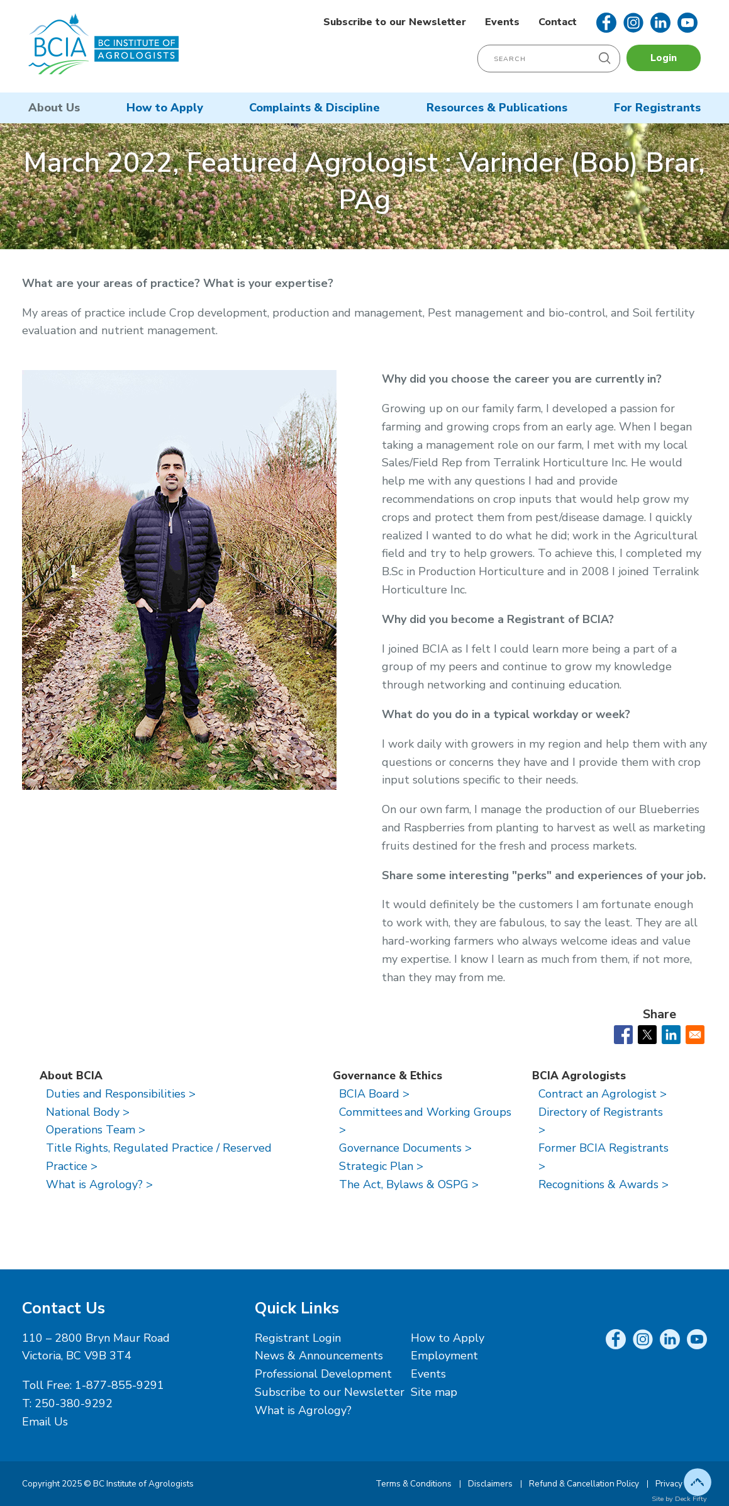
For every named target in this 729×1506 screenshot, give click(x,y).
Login (663, 58)
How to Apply (164, 107)
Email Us (45, 1421)
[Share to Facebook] (623, 1034)
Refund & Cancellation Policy (584, 1484)
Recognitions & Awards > (603, 1184)
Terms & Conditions (414, 1484)
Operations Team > (95, 1129)
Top (697, 1482)
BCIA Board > (374, 1093)
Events (502, 22)
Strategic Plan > (381, 1166)
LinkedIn (660, 23)
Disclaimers (490, 1484)
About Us (54, 107)
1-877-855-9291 (119, 1385)
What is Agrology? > (99, 1184)
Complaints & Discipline (314, 107)
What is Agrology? (303, 1410)
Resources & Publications (496, 107)
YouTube (687, 23)
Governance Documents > (405, 1147)
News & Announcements (319, 1355)
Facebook (606, 23)
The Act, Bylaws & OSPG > (409, 1184)
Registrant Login (298, 1338)
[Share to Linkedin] (671, 1034)
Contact (557, 22)
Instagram (633, 23)
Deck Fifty (691, 1498)
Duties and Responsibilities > (121, 1093)
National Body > (88, 1112)
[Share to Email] (695, 1034)
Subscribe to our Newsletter (394, 22)
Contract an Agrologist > (602, 1093)
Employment (444, 1355)
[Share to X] (647, 1034)
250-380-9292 (74, 1403)
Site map (434, 1392)
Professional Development (323, 1373)
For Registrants (657, 107)
